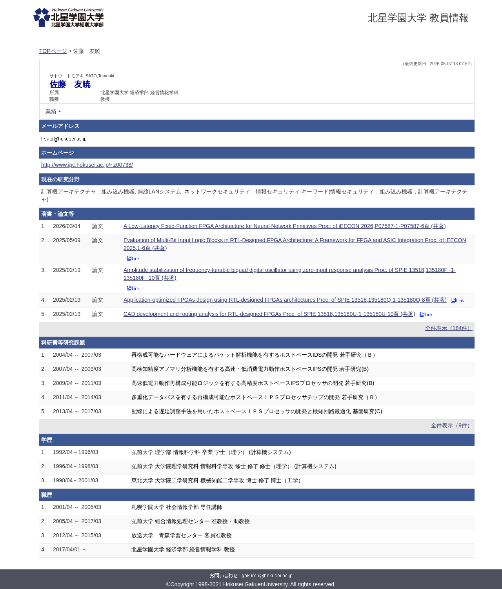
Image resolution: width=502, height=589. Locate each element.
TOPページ (53, 51)
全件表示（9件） (452, 425)
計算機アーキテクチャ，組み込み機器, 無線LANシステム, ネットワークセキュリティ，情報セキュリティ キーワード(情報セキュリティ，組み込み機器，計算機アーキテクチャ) (254, 195)
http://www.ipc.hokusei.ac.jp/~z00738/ (87, 165)
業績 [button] (50, 111)
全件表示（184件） (449, 328)
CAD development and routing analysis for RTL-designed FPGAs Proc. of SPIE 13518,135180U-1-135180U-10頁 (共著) (269, 314)
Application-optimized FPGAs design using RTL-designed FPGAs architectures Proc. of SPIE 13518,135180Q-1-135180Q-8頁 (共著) (285, 300)
